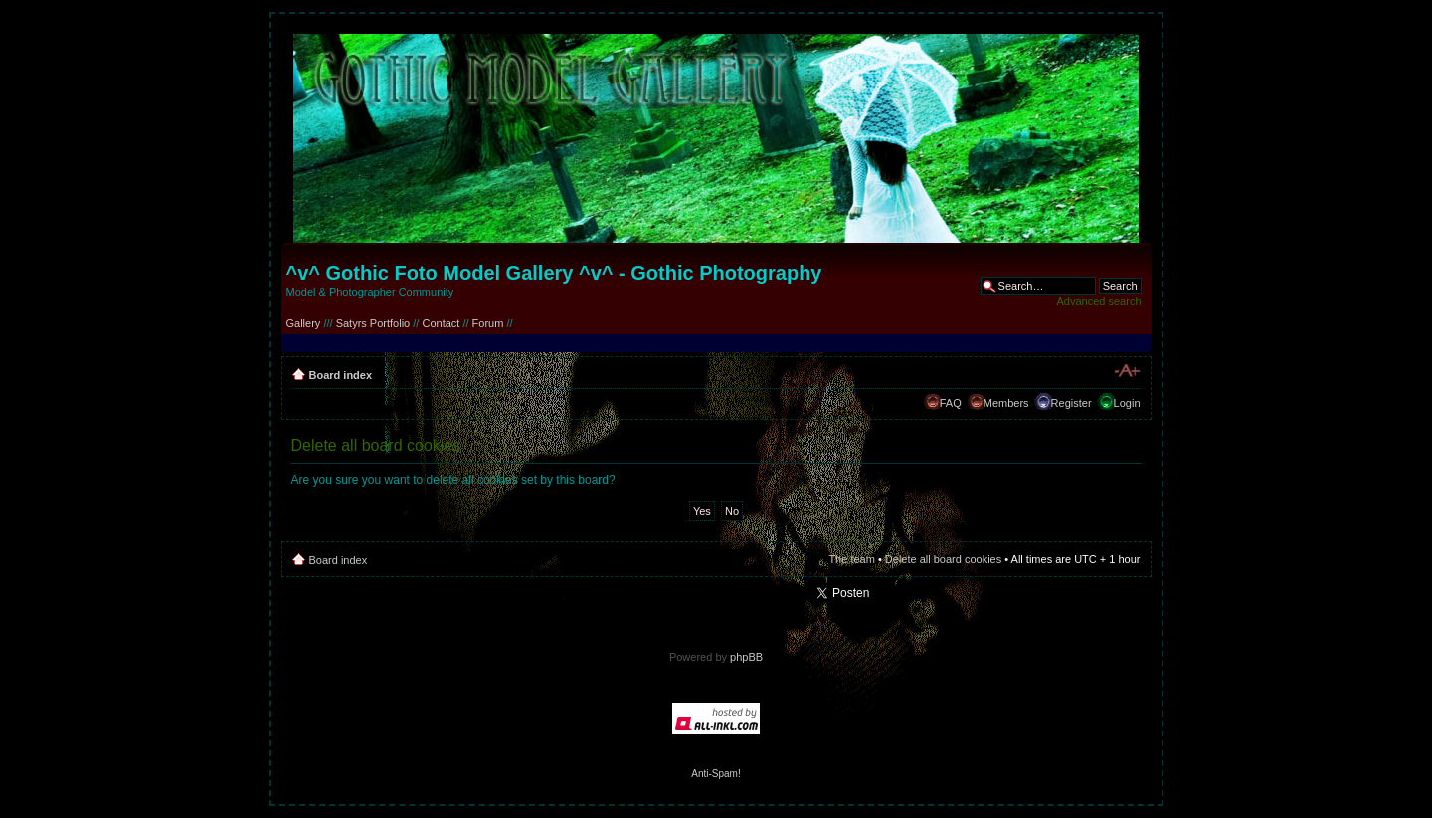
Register (1071, 403)
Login (1127, 403)
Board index (341, 375)
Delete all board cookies (943, 559)
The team (851, 559)
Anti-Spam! (715, 773)
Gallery (303, 323)
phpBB (746, 657)
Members (1006, 403)
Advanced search (1099, 301)
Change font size (1126, 371)
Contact (440, 323)
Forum (488, 323)
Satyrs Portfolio (373, 323)
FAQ (951, 403)
